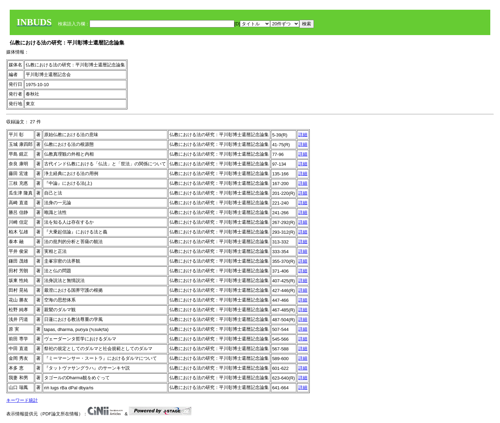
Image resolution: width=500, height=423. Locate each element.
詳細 (302, 134)
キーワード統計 (22, 400)
